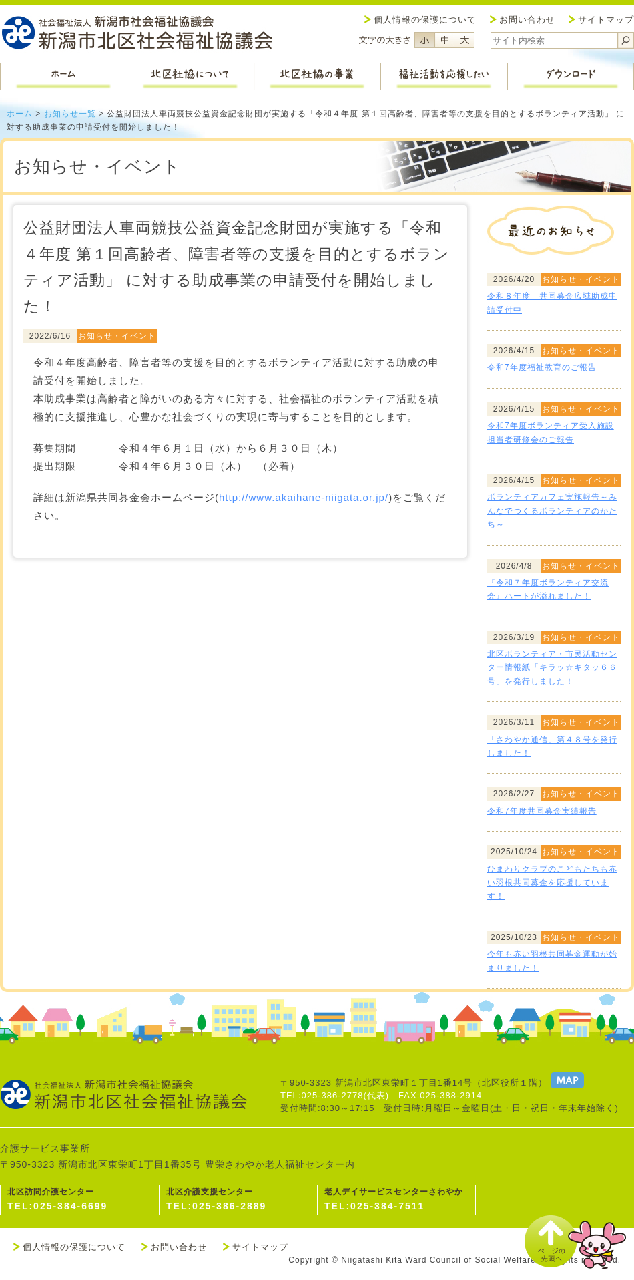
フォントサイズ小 (424, 40)
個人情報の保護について (425, 20)
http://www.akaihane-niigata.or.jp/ (303, 497)
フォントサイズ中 (444, 40)
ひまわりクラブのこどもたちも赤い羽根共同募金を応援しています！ (552, 882)
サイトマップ (606, 20)
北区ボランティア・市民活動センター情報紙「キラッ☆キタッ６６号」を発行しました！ (552, 667)
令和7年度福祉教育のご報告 (542, 367)
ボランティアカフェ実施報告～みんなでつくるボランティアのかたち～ (552, 510)
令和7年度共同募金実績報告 (542, 811)
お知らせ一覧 (70, 113)
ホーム (20, 113)
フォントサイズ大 (464, 40)
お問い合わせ (527, 20)
